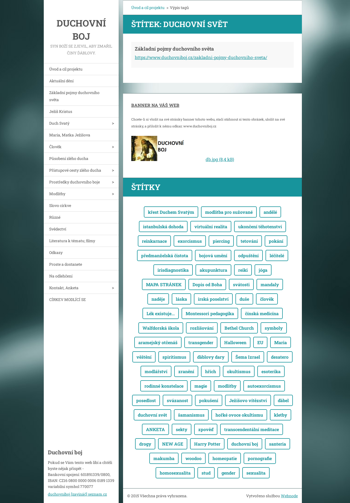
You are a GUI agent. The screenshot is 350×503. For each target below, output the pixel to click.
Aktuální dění (61, 80)
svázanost (177, 400)
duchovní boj (244, 444)
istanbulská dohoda (163, 226)
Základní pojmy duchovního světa (74, 96)
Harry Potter (207, 444)
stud (206, 473)
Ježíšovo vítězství (248, 400)
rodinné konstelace (163, 386)
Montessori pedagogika (210, 313)
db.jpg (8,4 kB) (220, 159)
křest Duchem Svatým (171, 212)
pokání (276, 241)
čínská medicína (262, 313)
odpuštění (248, 255)
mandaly (270, 284)
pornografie (260, 458)
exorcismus (190, 241)
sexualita (256, 473)
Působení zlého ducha (68, 158)
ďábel (283, 400)
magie (200, 386)
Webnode (289, 495)
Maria (280, 342)
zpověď (205, 429)
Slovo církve (60, 205)
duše (244, 299)
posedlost (146, 400)
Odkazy (56, 252)
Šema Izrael (247, 357)
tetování (249, 241)
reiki (243, 270)
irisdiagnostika (173, 270)
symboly (274, 328)
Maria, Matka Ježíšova (69, 135)
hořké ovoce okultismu (239, 415)
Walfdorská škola (160, 328)
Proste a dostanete (65, 264)
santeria (277, 444)
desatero (279, 357)
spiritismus (174, 357)
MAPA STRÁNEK (164, 284)
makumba (163, 458)
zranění (186, 371)
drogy (145, 444)
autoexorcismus (264, 386)
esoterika (271, 371)
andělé (270, 212)
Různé (54, 217)
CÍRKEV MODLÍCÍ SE (67, 299)
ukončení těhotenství (260, 226)
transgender (200, 342)
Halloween (235, 342)
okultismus (238, 371)
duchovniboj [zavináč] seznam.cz (77, 494)
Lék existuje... (161, 313)
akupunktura (213, 270)
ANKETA (155, 429)
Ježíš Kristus (60, 111)
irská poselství (213, 299)
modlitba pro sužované (229, 212)
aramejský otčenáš (157, 342)
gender (228, 473)
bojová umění (213, 255)
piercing (221, 241)
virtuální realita (210, 226)
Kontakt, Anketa (63, 287)
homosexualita (175, 473)
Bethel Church (239, 328)
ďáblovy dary (210, 357)
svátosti (241, 284)
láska (181, 299)
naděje (158, 299)
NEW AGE (172, 444)
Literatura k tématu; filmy (72, 240)
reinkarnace (154, 241)
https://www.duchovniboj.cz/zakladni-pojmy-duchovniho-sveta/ (201, 57)
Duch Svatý (59, 123)
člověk (267, 299)
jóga (263, 270)
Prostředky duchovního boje (74, 182)
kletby (280, 415)
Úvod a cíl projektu (66, 69)
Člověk (55, 146)
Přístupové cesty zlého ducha (75, 170)
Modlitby (57, 193)
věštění (143, 357)
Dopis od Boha (207, 284)
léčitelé (277, 255)
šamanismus (191, 415)
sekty (181, 429)
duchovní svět (152, 415)
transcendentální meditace (251, 429)
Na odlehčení (60, 276)
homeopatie (224, 458)
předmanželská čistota (164, 255)
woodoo (193, 458)
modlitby (227, 386)
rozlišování (202, 328)
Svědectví (57, 229)
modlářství (156, 371)
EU (260, 342)
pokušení (208, 400)
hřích (210, 371)
